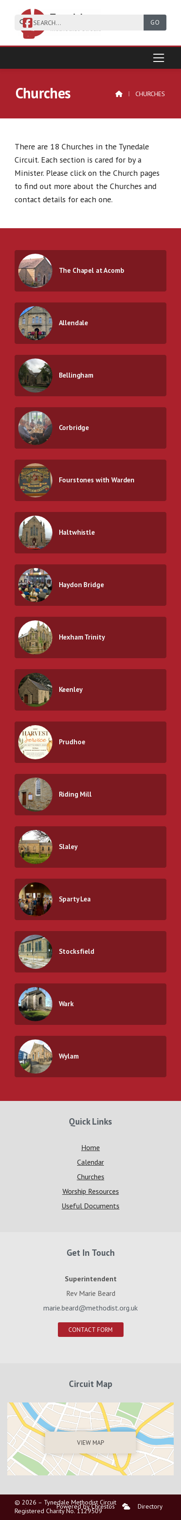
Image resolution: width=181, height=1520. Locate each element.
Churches (90, 1176)
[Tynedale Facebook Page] (27, 24)
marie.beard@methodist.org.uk (90, 1307)
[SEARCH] (83, 23)
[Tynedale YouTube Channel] (29, 36)
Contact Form (90, 1330)
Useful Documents (90, 1205)
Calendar (90, 1162)
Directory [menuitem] (150, 1506)
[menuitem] (126, 1506)
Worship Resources (90, 1191)
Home (90, 1147)
